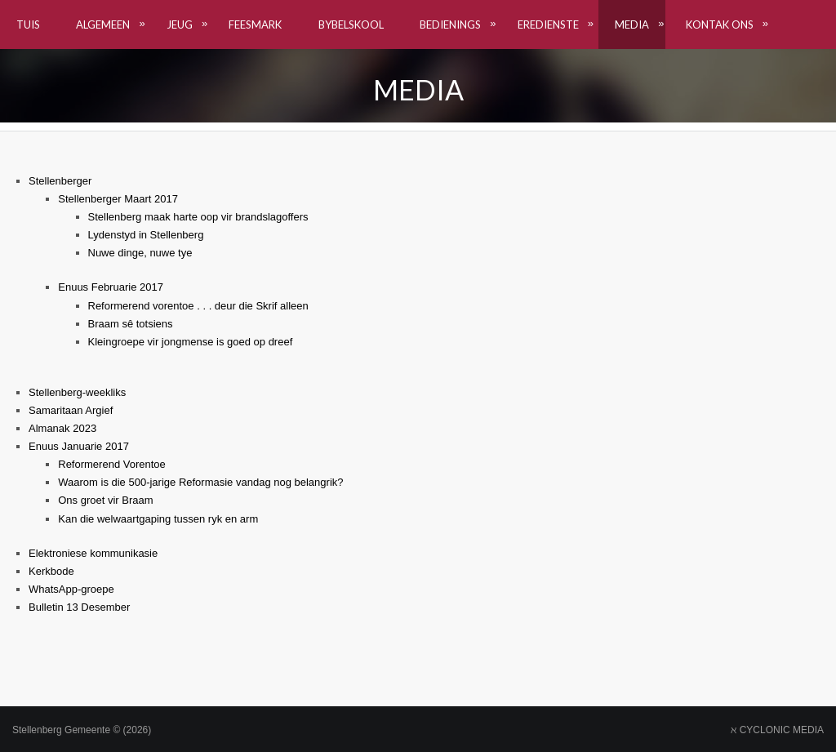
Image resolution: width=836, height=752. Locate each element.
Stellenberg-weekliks (77, 392)
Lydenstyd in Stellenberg (146, 235)
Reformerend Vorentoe (112, 464)
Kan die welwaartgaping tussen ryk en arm (158, 519)
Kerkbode (51, 571)
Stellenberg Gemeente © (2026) (81, 730)
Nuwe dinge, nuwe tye (140, 253)
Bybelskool (351, 24)
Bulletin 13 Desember (79, 607)
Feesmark (255, 24)
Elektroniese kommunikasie (93, 553)
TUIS (28, 24)
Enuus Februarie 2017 (110, 287)
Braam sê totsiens (130, 324)
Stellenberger (60, 181)
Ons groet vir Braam (105, 500)
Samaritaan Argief (71, 410)
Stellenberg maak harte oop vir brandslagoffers (198, 217)
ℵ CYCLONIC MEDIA (777, 730)
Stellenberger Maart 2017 (118, 199)
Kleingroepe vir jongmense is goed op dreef (190, 342)
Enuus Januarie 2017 (79, 446)
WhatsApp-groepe (71, 589)
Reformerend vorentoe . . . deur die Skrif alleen (198, 306)
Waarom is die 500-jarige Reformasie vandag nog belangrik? (200, 482)
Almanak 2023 (62, 428)
